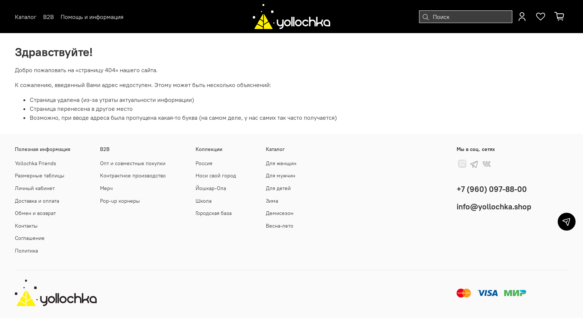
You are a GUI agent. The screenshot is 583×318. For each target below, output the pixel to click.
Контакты (26, 225)
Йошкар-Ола (211, 188)
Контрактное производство (133, 175)
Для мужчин (280, 175)
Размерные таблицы (39, 175)
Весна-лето (279, 225)
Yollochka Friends (35, 163)
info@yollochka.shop (494, 207)
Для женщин (281, 163)
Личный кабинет (35, 188)
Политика (26, 250)
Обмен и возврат (35, 213)
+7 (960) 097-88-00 (492, 189)
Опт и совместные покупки (132, 163)
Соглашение (30, 238)
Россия (204, 163)
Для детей (278, 188)
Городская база (214, 213)
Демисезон (279, 213)
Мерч (106, 188)
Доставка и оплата (37, 200)
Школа (204, 200)
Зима (272, 200)
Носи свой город (216, 175)
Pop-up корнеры (120, 200)
